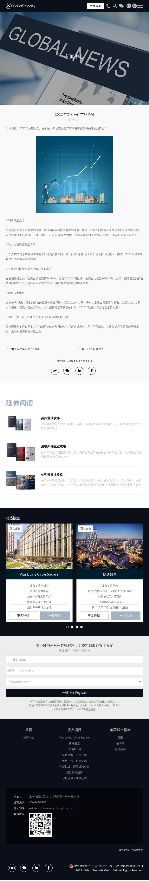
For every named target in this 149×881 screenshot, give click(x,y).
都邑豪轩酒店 (74, 773)
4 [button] (81, 627)
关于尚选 (28, 738)
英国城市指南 (120, 730)
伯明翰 (120, 744)
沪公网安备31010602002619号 (93, 867)
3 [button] (77, 627)
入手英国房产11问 (28, 349)
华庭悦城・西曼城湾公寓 (74, 767)
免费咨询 (95, 6)
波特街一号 (74, 750)
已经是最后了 (95, 349)
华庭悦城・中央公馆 (74, 756)
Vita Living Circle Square (74, 738)
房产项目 (74, 730)
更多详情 (23, 616)
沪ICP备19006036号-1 (129, 867)
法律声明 (137, 850)
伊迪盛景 (74, 744)
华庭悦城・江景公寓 (74, 779)
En (129, 6)
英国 (120, 738)
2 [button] (72, 627)
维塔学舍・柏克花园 (74, 762)
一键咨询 (55, 616)
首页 (28, 730)
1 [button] (67, 627)
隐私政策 (90, 710)
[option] (74, 58)
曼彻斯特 (120, 750)
